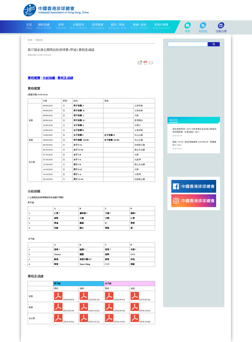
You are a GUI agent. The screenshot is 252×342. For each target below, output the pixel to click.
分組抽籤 (49, 78)
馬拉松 (39, 40)
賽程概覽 (34, 78)
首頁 (30, 40)
